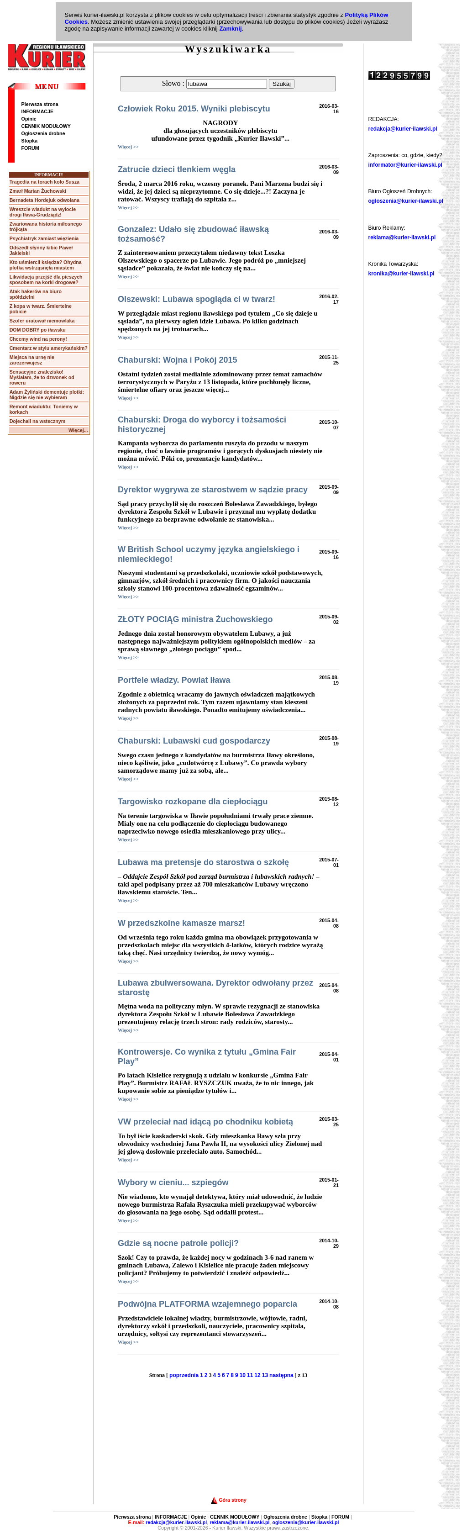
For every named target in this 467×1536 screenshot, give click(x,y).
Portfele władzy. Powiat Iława (174, 680)
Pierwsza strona (39, 104)
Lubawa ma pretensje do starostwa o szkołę (203, 862)
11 (250, 1375)
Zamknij (230, 28)
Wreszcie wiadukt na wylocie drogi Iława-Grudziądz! (43, 211)
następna (281, 1375)
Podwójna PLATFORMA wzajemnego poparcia (207, 1304)
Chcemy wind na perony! (38, 339)
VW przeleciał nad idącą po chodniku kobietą (205, 1121)
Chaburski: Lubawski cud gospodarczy (194, 740)
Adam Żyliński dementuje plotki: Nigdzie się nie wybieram (47, 394)
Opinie (29, 118)
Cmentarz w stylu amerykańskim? (49, 348)
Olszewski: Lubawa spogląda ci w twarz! (196, 299)
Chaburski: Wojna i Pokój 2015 (177, 359)
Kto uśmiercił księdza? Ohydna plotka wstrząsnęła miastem (46, 264)
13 (265, 1375)
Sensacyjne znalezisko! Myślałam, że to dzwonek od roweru (42, 377)
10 (243, 1375)
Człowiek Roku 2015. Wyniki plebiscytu (194, 108)
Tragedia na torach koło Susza (44, 182)
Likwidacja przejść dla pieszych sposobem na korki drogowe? (46, 279)
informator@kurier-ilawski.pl (405, 165)
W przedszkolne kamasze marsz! (181, 923)
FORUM (30, 148)
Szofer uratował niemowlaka (42, 320)
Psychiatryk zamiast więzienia (44, 238)
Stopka (29, 140)
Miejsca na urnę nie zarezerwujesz (32, 359)
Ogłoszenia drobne (43, 133)
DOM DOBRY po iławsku (38, 330)
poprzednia (184, 1375)
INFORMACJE (37, 111)
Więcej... (78, 430)
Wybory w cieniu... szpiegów (173, 1182)
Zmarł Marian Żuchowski (38, 191)
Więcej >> (128, 146)
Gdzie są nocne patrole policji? (178, 1243)
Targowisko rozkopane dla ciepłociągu (193, 801)
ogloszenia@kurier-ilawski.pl (405, 201)
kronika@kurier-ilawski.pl (401, 273)
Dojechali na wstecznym (38, 421)
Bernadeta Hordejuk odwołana (44, 200)
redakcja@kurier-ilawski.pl (402, 129)
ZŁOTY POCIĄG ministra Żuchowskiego (195, 619)
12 (257, 1375)
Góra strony (228, 1500)
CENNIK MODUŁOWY (46, 126)
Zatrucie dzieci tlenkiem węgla (177, 169)
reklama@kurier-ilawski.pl (402, 237)
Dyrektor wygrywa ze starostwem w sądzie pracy (213, 489)
